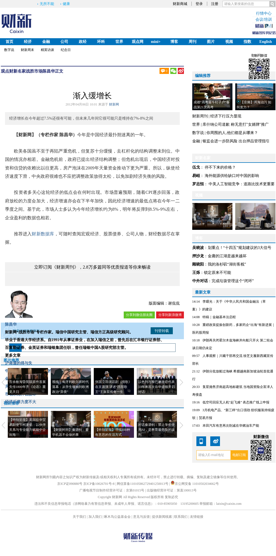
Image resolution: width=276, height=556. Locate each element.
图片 (211, 42)
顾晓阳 (198, 264)
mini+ (156, 42)
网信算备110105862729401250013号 (143, 484)
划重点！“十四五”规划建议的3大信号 (239, 248)
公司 (64, 42)
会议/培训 (263, 19)
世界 (119, 42)
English (265, 42)
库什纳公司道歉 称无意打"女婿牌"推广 (235, 124)
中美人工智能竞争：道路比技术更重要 (242, 184)
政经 (83, 42)
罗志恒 (198, 184)
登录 (199, 4)
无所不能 (47, 4)
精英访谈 (47, 50)
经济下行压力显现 (225, 116)
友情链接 (196, 517)
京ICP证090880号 (69, 484)
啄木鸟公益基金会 (117, 517)
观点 (5, 71)
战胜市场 (34, 71)
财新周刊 (200, 116)
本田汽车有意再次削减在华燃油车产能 (230, 426)
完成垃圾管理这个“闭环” (233, 281)
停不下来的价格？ (220, 167)
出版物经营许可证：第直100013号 (172, 490)
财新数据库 (43, 233)
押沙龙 (198, 256)
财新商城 (180, 4)
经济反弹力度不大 (20, 402)
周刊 (192, 42)
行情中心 (264, 13)
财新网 (114, 104)
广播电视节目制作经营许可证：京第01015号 (111, 490)
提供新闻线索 (162, 517)
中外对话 (200, 281)
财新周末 (27, 50)
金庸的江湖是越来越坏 (227, 256)
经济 (28, 42)
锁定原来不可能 (217, 273)
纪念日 (66, 50)
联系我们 (181, 517)
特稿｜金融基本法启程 (219, 317)
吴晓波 (198, 248)
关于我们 (79, 517)
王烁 (196, 273)
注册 (214, 4)
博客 (174, 42)
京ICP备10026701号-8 (99, 484)
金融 (46, 42)
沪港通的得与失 (18, 363)
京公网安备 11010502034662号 (195, 484)
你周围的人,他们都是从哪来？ (232, 133)
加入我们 (95, 517)
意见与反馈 (141, 517)
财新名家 (17, 71)
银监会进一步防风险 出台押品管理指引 (236, 141)
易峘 (196, 176)
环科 (101, 42)
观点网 (137, 42)
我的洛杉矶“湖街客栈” (227, 264)
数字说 (9, 50)
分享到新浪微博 (170, 315)
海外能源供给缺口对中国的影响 (232, 176)
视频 (229, 42)
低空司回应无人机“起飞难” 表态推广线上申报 (236, 402)
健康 (66, 4)
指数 (247, 42)
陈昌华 (48, 71)
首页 (9, 42)
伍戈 (196, 167)
